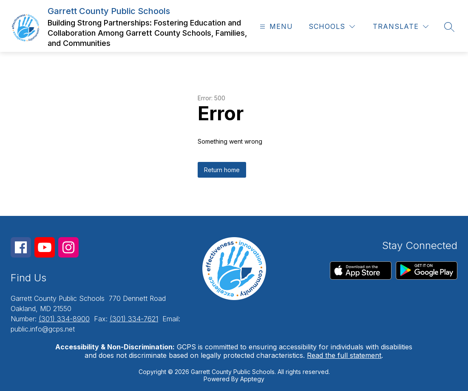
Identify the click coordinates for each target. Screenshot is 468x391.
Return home (222, 169)
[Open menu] (275, 26)
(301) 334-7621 (134, 318)
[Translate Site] (401, 26)
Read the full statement (344, 355)
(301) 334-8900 (64, 318)
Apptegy (252, 378)
